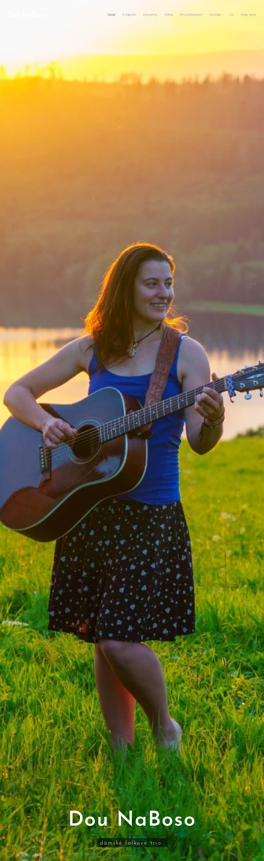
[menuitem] (110, 14)
